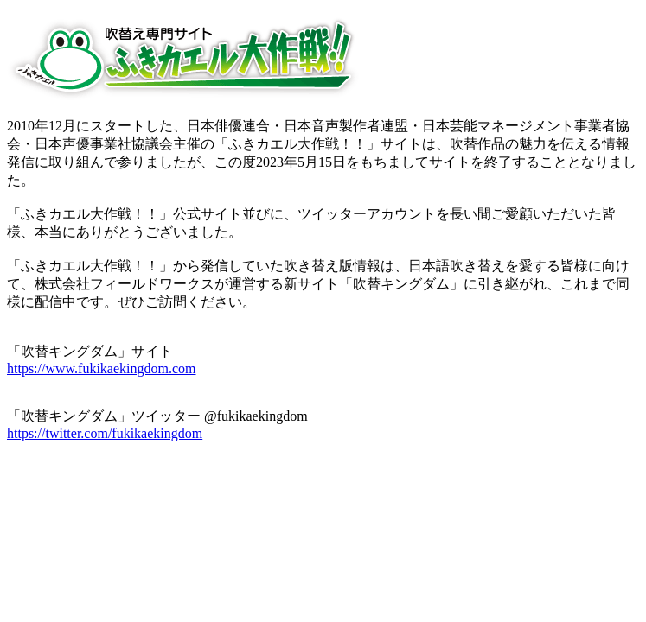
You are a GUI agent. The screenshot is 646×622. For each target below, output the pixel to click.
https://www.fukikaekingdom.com (101, 368)
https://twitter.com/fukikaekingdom (104, 433)
